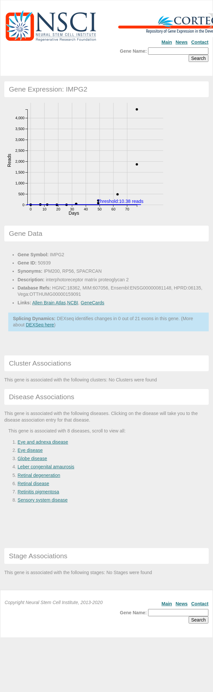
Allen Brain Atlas (49, 302)
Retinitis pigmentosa (38, 491)
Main (167, 42)
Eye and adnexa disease (42, 442)
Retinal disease (33, 483)
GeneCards (93, 302)
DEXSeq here (40, 324)
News (182, 42)
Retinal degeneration (38, 475)
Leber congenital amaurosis (45, 466)
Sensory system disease (42, 500)
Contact (199, 42)
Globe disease (32, 458)
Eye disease (30, 450)
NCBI (72, 302)
